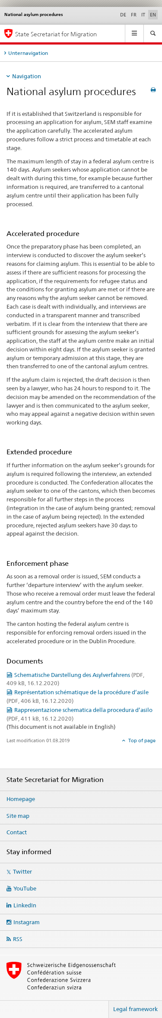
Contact (16, 832)
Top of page (141, 740)
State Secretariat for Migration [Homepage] (56, 34)
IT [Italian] (143, 15)
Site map (17, 815)
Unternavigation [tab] (28, 53)
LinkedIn (24, 905)
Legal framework (135, 1008)
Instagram (26, 922)
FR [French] (134, 15)
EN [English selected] (153, 15)
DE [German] (123, 15)
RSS (17, 938)
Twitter (22, 871)
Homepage (20, 798)
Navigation (26, 76)
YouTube (24, 888)
